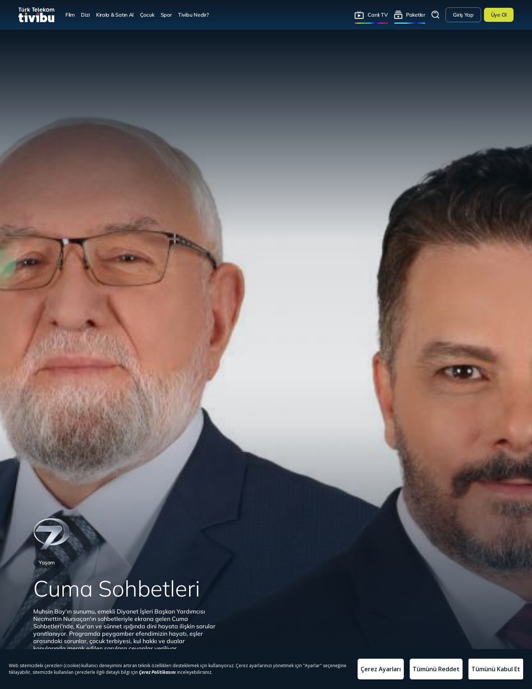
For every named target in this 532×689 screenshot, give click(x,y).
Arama (435, 14)
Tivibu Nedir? (193, 14)
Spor (166, 14)
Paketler (415, 14)
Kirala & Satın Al (114, 14)
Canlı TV (378, 14)
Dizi (85, 14)
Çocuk (147, 14)
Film (70, 14)
